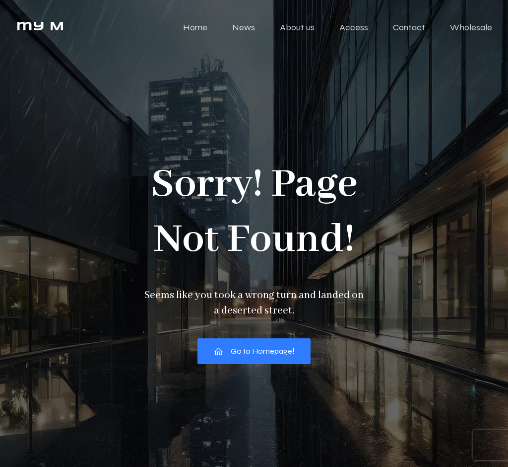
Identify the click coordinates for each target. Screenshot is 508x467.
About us (297, 27)
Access (353, 27)
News (243, 27)
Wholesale (471, 27)
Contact (409, 27)
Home (195, 27)
